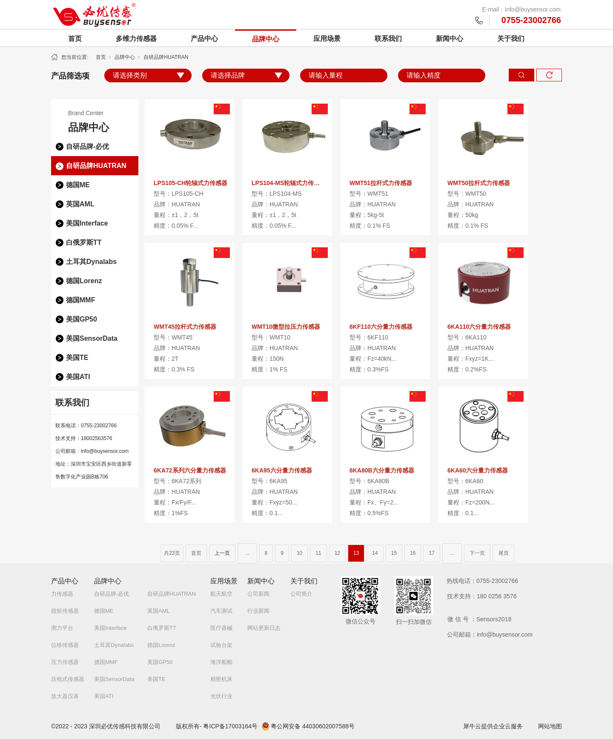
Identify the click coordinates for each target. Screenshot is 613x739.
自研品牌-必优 (87, 146)
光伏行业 (221, 696)
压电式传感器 (67, 679)
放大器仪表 (65, 696)
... (247, 553)
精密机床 (221, 679)
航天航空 (221, 594)
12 (337, 553)
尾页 (503, 553)
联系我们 (388, 38)
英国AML (80, 204)
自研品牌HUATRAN (165, 57)
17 (431, 553)
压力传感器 (65, 662)
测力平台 (62, 628)
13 (356, 553)
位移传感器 (65, 645)
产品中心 (204, 38)
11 (318, 553)
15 (394, 553)
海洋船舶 (221, 662)
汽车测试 (221, 611)
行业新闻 (258, 611)
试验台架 (221, 645)
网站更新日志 (264, 628)
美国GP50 (81, 319)
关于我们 (510, 38)
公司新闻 (258, 594)
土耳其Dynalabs (91, 261)
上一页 (222, 553)
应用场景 (327, 38)
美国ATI (78, 376)
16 (412, 553)
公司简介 (301, 594)
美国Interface (87, 223)
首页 (75, 38)
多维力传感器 (136, 38)
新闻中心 (449, 38)
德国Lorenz (84, 280)
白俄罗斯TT (84, 242)
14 (375, 553)
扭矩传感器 (65, 611)
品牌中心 (265, 39)
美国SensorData (91, 338)
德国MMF (80, 300)
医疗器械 (221, 628)
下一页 (477, 553)
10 (299, 553)
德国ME (78, 184)
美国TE (77, 357)
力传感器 (62, 594)
